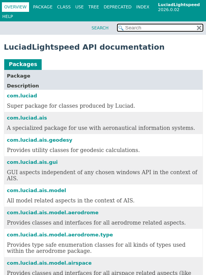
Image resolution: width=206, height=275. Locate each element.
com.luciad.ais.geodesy (39, 140)
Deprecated (117, 7)
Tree (93, 7)
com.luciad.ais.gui (32, 162)
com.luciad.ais (27, 118)
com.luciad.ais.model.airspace (49, 263)
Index (142, 7)
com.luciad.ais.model (36, 190)
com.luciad (22, 96)
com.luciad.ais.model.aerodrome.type (60, 235)
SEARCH (100, 28)
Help (7, 16)
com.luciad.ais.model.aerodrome (53, 212)
